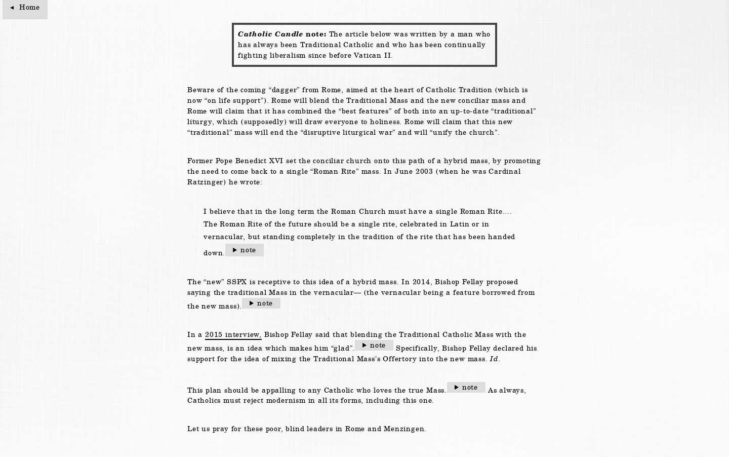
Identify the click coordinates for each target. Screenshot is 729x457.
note (248, 249)
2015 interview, (233, 334)
